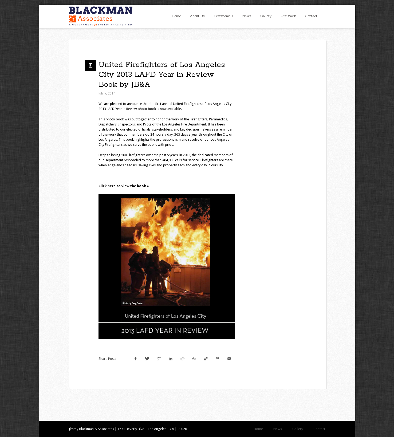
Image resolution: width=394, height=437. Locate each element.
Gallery (265, 16)
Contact (311, 16)
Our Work (288, 16)
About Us (197, 16)
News (246, 16)
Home (176, 16)
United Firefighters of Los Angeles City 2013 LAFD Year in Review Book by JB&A (161, 74)
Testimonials (223, 16)
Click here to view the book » (123, 186)
